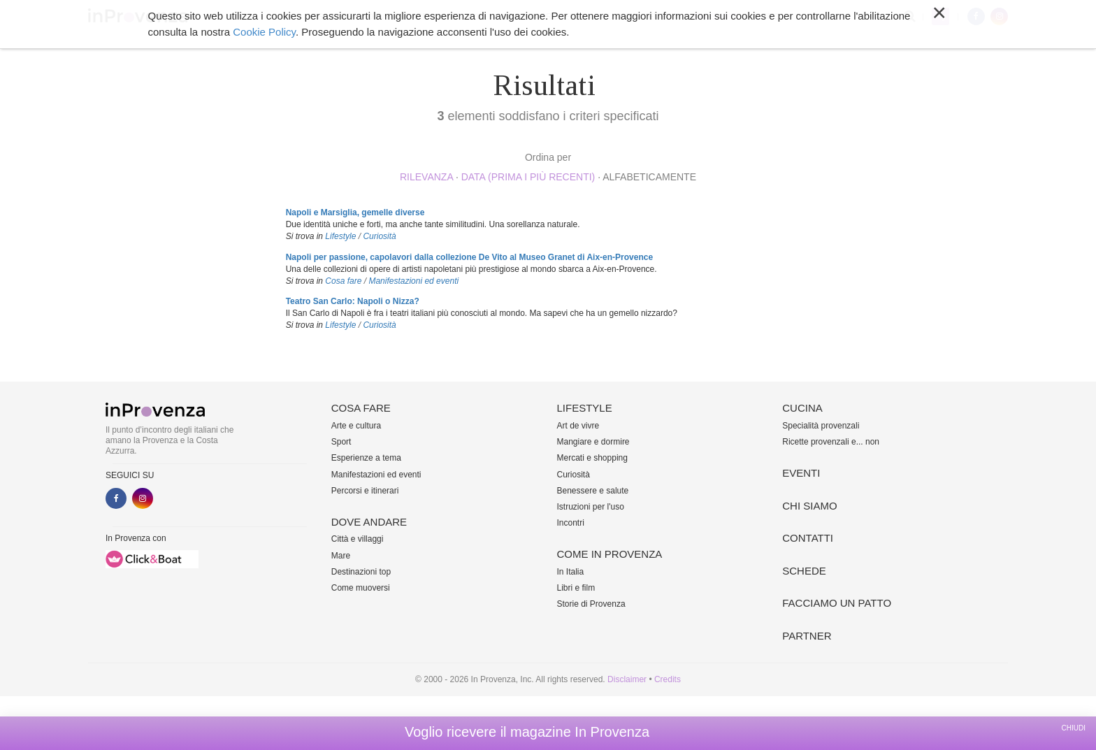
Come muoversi (360, 588)
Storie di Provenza (591, 604)
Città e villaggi (357, 539)
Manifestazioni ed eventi (413, 281)
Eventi (664, 17)
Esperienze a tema (366, 458)
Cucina (617, 17)
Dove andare (398, 17)
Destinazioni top (361, 572)
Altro (765, 17)
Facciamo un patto (836, 603)
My (940, 16)
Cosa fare (328, 17)
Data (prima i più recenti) (528, 176)
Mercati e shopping (592, 458)
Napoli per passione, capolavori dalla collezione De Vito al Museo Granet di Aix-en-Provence (469, 257)
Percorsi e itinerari (365, 491)
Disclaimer (627, 679)
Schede (804, 571)
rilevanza (426, 176)
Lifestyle (465, 17)
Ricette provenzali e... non (830, 442)
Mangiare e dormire (593, 442)
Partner (806, 636)
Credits (667, 679)
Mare (340, 556)
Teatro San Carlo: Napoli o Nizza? (352, 301)
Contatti (807, 538)
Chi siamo (715, 17)
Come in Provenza (544, 17)
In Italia (570, 572)
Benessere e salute (593, 491)
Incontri (570, 523)
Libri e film (576, 588)
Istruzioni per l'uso (590, 507)
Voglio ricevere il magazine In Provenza (527, 732)
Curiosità (379, 236)
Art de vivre (578, 426)
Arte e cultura (356, 426)
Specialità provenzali (820, 426)
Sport (341, 442)
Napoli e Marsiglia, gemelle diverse (355, 212)
